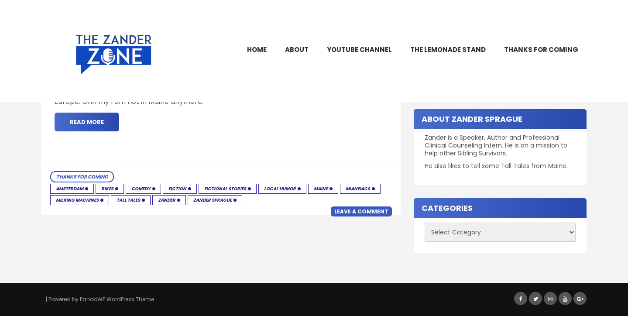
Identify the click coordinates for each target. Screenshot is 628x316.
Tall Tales (128, 200)
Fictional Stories (225, 188)
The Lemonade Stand (448, 49)
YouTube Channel (359, 49)
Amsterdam (69, 188)
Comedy (141, 188)
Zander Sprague (212, 200)
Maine (321, 188)
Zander (166, 200)
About (297, 49)
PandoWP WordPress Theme (117, 299)
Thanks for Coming (541, 49)
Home (257, 49)
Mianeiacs (358, 188)
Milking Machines (77, 200)
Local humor (280, 188)
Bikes (107, 188)
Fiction (177, 188)
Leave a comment (361, 211)
